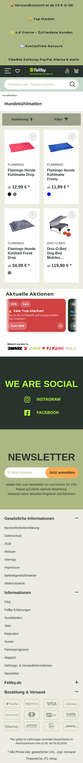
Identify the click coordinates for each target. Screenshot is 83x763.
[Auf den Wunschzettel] (33, 136)
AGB (7, 543)
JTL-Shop (50, 758)
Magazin (10, 657)
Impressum (12, 567)
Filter (61, 119)
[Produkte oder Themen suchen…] (35, 84)
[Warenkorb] (76, 71)
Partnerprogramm (16, 649)
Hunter (9, 641)
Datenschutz (13, 535)
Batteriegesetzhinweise (20, 575)
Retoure (9, 551)
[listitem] (36, 315)
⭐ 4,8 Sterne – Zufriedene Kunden (41, 32)
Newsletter (11, 673)
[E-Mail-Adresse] (26, 472)
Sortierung (22, 119)
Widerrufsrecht (14, 583)
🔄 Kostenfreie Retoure (41, 46)
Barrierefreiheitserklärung (21, 528)
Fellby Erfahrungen (17, 610)
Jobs (7, 626)
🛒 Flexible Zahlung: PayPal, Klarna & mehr (41, 60)
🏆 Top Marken (41, 19)
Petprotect (11, 633)
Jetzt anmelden (62, 472)
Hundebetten (13, 618)
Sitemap (10, 559)
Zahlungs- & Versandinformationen (28, 665)
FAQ (7, 602)
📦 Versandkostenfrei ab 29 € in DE (41, 5)
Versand (69, 752)
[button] (67, 71)
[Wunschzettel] (17, 71)
